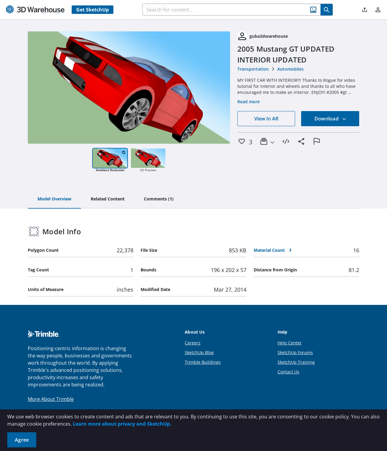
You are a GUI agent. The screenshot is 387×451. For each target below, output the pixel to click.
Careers (192, 343)
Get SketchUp (92, 9)
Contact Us (288, 372)
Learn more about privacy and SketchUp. (122, 424)
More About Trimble (51, 399)
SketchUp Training (296, 362)
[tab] (54, 199)
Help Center (290, 343)
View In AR (266, 118)
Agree (22, 440)
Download (330, 118)
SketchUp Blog (199, 352)
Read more (248, 101)
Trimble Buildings (203, 362)
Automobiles (290, 69)
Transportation (253, 69)
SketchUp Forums (295, 352)
